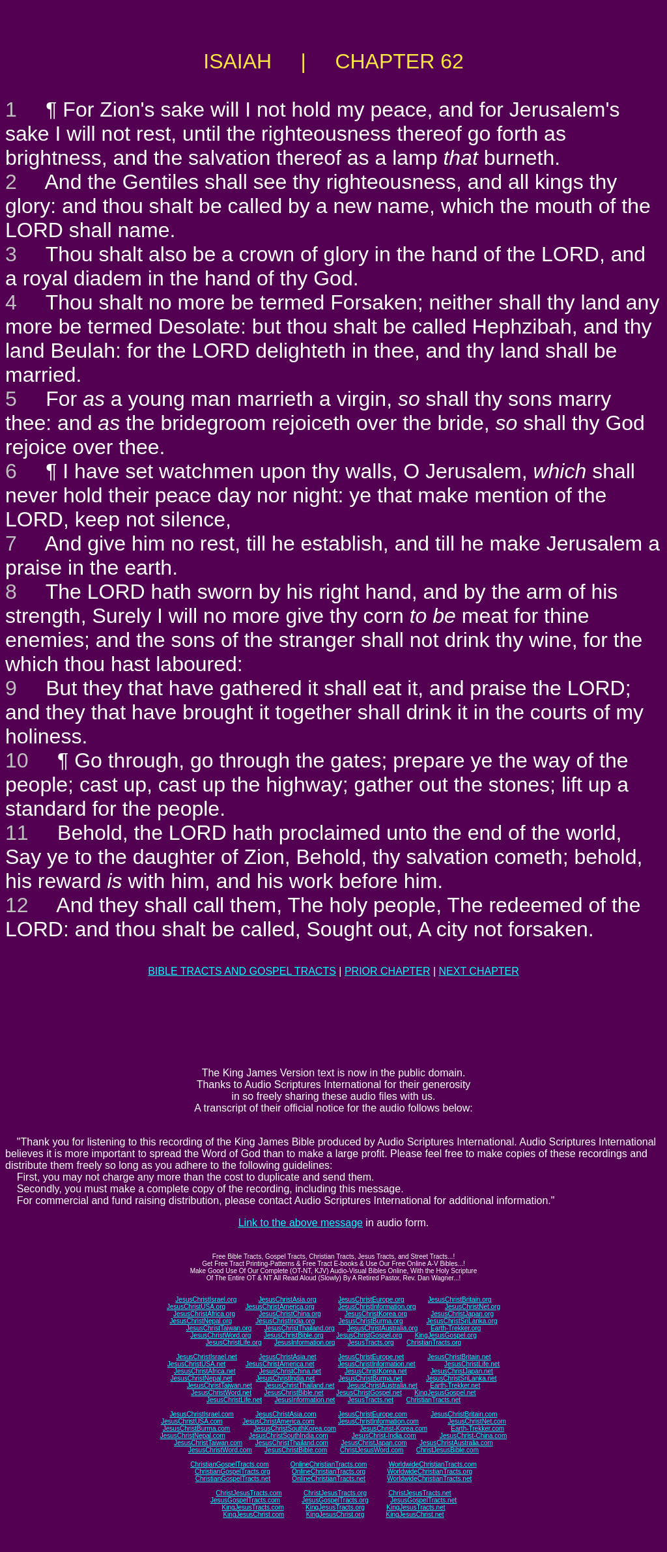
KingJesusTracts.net (415, 1507)
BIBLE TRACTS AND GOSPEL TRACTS (242, 971)
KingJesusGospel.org (446, 1335)
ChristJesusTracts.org (335, 1493)
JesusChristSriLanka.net (461, 1378)
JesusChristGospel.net (369, 1392)
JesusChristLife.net (472, 1364)
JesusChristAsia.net (287, 1356)
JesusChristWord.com (220, 1450)
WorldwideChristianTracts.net (429, 1478)
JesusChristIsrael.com (201, 1414)
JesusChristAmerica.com (278, 1421)
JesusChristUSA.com (191, 1421)
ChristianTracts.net (433, 1399)
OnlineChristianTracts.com (329, 1464)
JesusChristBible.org (294, 1335)
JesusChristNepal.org (200, 1321)
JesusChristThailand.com (291, 1442)
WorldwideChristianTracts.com (433, 1464)
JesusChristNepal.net (202, 1378)
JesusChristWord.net (221, 1392)
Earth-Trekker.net (455, 1385)
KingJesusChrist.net (415, 1514)
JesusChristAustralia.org (382, 1328)
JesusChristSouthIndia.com (288, 1435)
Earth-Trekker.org (456, 1328)
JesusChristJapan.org (462, 1313)
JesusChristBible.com (295, 1450)
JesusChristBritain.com (464, 1414)
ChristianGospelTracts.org (232, 1471)
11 (17, 832)
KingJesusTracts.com (253, 1507)
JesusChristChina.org (290, 1313)
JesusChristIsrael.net (206, 1356)
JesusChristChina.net (290, 1371)
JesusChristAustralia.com (456, 1442)
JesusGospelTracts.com (245, 1500)
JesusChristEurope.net (371, 1356)
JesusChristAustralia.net (382, 1385)
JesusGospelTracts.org (335, 1500)
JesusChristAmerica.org (280, 1306)
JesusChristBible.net (293, 1392)
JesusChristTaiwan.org (219, 1328)
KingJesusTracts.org (335, 1507)
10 (17, 760)
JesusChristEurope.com (372, 1414)
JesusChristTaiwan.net (219, 1385)
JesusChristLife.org (234, 1342)
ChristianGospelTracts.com (229, 1464)
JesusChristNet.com (476, 1421)
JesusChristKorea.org (376, 1313)
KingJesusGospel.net (445, 1392)
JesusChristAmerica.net (280, 1364)
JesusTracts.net (370, 1399)
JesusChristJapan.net (462, 1371)
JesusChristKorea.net (376, 1371)
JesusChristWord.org (220, 1335)
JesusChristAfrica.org (204, 1313)
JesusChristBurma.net (371, 1378)
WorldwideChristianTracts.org (429, 1471)
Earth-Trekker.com (477, 1428)
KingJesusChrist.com (253, 1514)
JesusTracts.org (371, 1342)
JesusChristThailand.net (299, 1385)
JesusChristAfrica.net (204, 1371)
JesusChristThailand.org (299, 1328)
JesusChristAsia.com (285, 1414)
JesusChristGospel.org (369, 1335)
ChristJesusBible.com (447, 1450)
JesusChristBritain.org (460, 1299)
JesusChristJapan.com (373, 1442)
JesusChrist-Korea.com (393, 1428)
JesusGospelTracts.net (423, 1500)
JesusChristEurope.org (371, 1299)
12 (17, 905)
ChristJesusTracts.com (248, 1493)
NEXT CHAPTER (479, 971)
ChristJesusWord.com (372, 1450)
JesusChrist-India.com (384, 1435)
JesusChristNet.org (472, 1306)
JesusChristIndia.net (285, 1378)
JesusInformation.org (304, 1342)
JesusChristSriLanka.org (462, 1321)
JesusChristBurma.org (371, 1321)
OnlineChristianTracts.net (328, 1478)
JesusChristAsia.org (288, 1299)
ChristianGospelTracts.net (232, 1478)
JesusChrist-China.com (473, 1435)
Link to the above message (300, 1222)
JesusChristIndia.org (285, 1321)
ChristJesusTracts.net (419, 1493)
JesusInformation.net (304, 1399)
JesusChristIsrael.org (205, 1299)
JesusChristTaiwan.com (208, 1442)
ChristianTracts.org (433, 1342)
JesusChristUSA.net (196, 1364)
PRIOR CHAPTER (388, 971)
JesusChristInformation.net (377, 1364)
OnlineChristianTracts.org (328, 1471)
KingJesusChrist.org (335, 1514)
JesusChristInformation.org (377, 1306)
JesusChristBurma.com (196, 1428)
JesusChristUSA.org (196, 1306)
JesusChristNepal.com (192, 1435)
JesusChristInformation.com (378, 1421)
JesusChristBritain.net (458, 1356)
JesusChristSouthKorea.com (294, 1428)
